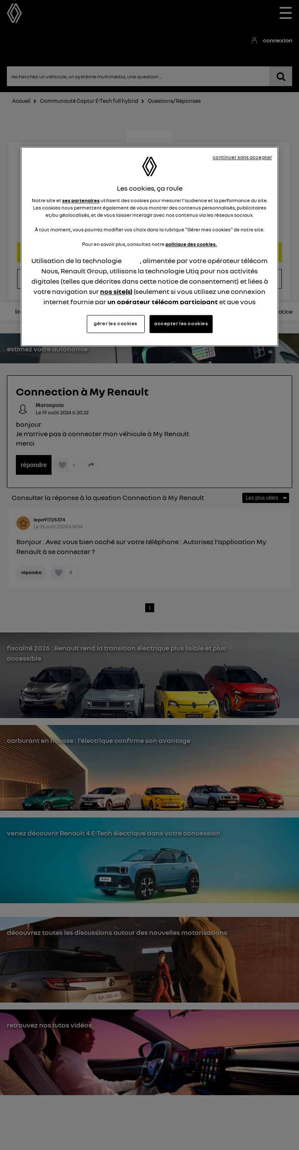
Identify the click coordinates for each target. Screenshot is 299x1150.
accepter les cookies (181, 323)
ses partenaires (81, 201)
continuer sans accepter (242, 157)
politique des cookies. (191, 245)
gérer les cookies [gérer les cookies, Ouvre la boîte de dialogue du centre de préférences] (115, 323)
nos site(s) (116, 292)
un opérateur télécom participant (162, 302)
